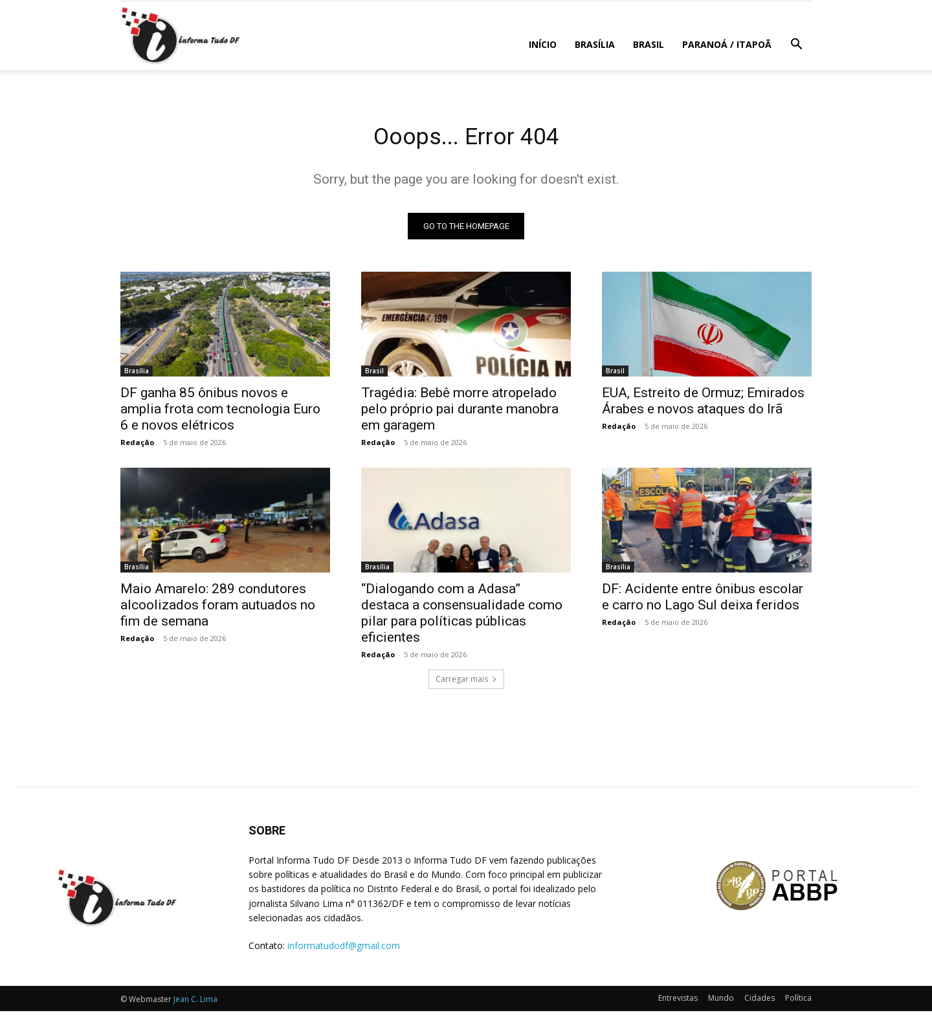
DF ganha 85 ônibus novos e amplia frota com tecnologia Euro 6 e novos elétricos (220, 413)
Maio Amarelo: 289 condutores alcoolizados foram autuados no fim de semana (217, 609)
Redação (137, 446)
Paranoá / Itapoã (726, 44)
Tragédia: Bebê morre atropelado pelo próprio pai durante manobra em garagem (460, 413)
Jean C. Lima (195, 1003)
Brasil (648, 44)
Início (543, 44)
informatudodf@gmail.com (343, 950)
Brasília (595, 44)
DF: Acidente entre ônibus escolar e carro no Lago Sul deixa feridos (702, 601)
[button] (796, 45)
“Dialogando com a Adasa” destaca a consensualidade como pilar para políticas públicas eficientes (461, 617)
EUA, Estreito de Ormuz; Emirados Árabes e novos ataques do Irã (703, 404)
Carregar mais (466, 682)
